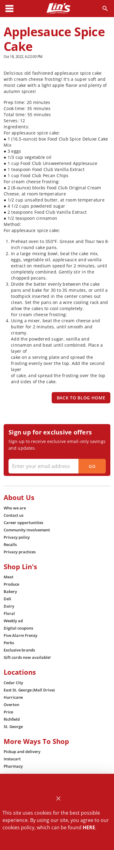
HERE (89, 827)
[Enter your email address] (56, 466)
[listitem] (15, 508)
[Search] (105, 8)
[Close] (58, 798)
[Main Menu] (9, 8)
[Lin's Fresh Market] (58, 8)
